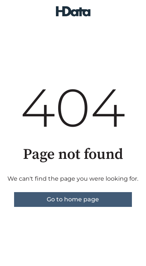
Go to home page (73, 199)
